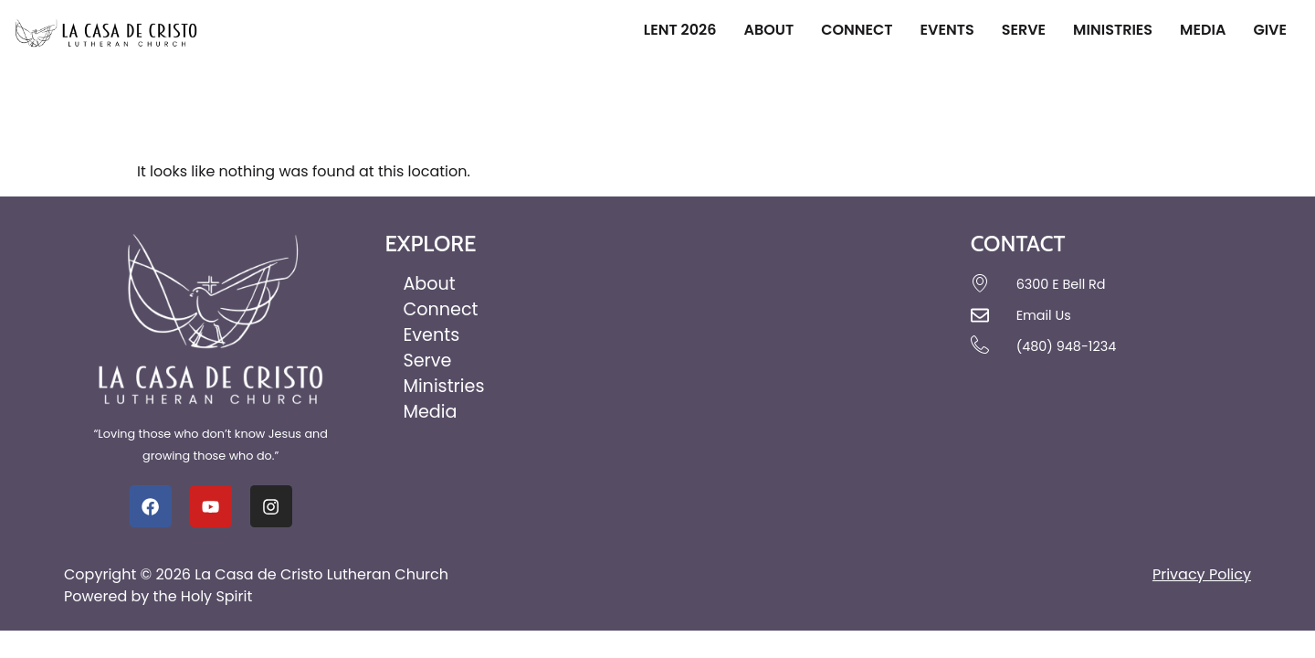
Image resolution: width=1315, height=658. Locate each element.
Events (947, 29)
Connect (856, 29)
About (768, 29)
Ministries (1112, 29)
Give (1270, 29)
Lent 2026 (680, 29)
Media (1203, 29)
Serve (1024, 29)
